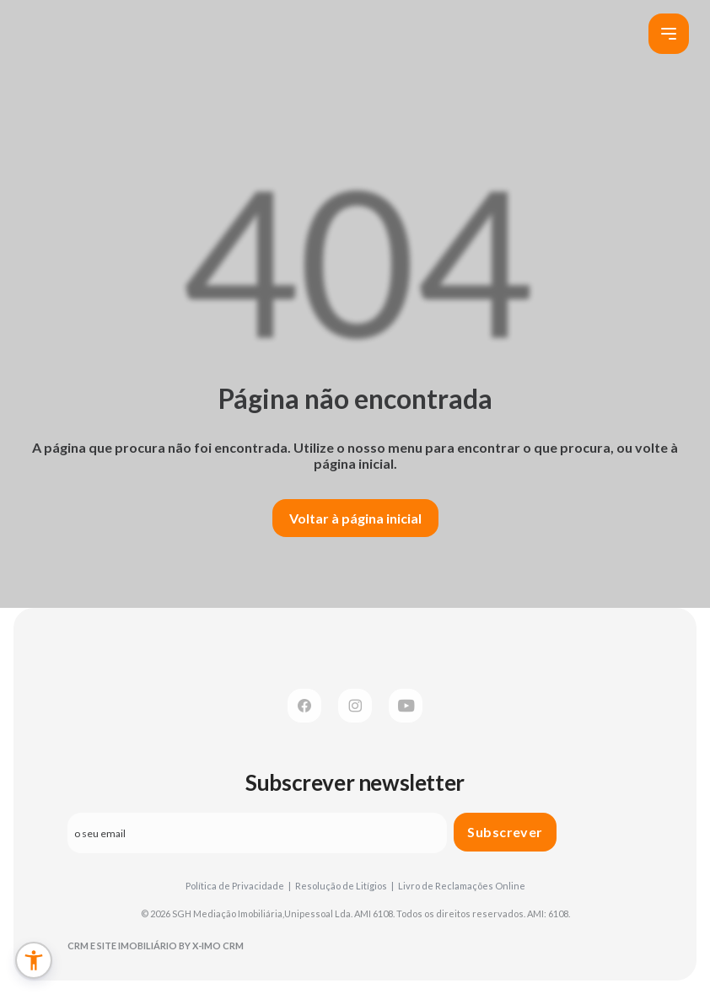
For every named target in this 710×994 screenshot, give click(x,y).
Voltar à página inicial (355, 518)
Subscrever (505, 832)
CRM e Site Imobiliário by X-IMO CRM (155, 945)
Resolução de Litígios (344, 885)
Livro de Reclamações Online (461, 885)
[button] (34, 960)
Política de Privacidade (238, 885)
